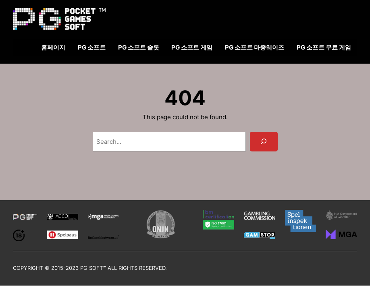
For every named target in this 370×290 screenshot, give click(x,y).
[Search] (264, 141)
